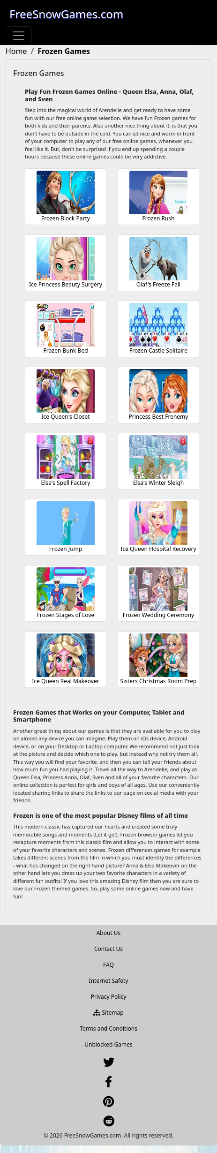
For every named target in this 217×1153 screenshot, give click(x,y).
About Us (109, 933)
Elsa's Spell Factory (65, 483)
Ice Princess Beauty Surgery (65, 284)
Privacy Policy (109, 997)
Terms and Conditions (108, 1028)
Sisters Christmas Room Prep (158, 681)
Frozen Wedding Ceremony (158, 615)
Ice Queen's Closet (65, 417)
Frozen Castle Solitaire (158, 350)
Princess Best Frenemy (158, 417)
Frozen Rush (158, 218)
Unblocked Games (108, 1044)
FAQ (108, 965)
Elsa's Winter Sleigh (158, 483)
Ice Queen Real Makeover (65, 681)
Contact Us (108, 949)
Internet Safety (108, 981)
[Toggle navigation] (19, 35)
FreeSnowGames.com (66, 14)
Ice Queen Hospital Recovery (158, 549)
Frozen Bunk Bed (65, 350)
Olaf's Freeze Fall (158, 284)
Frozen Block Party (65, 218)
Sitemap (108, 1013)
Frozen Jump (65, 549)
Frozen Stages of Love (65, 615)
